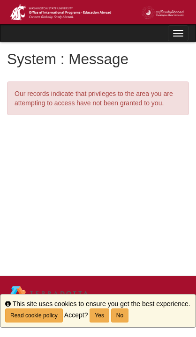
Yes (99, 315)
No (119, 315)
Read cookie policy (34, 315)
